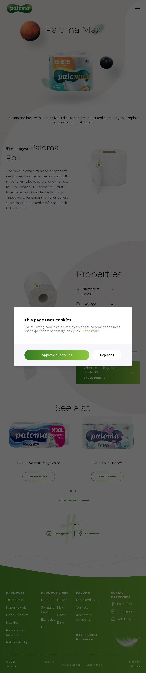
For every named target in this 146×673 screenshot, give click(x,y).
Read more (91, 331)
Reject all (107, 355)
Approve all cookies (57, 355)
